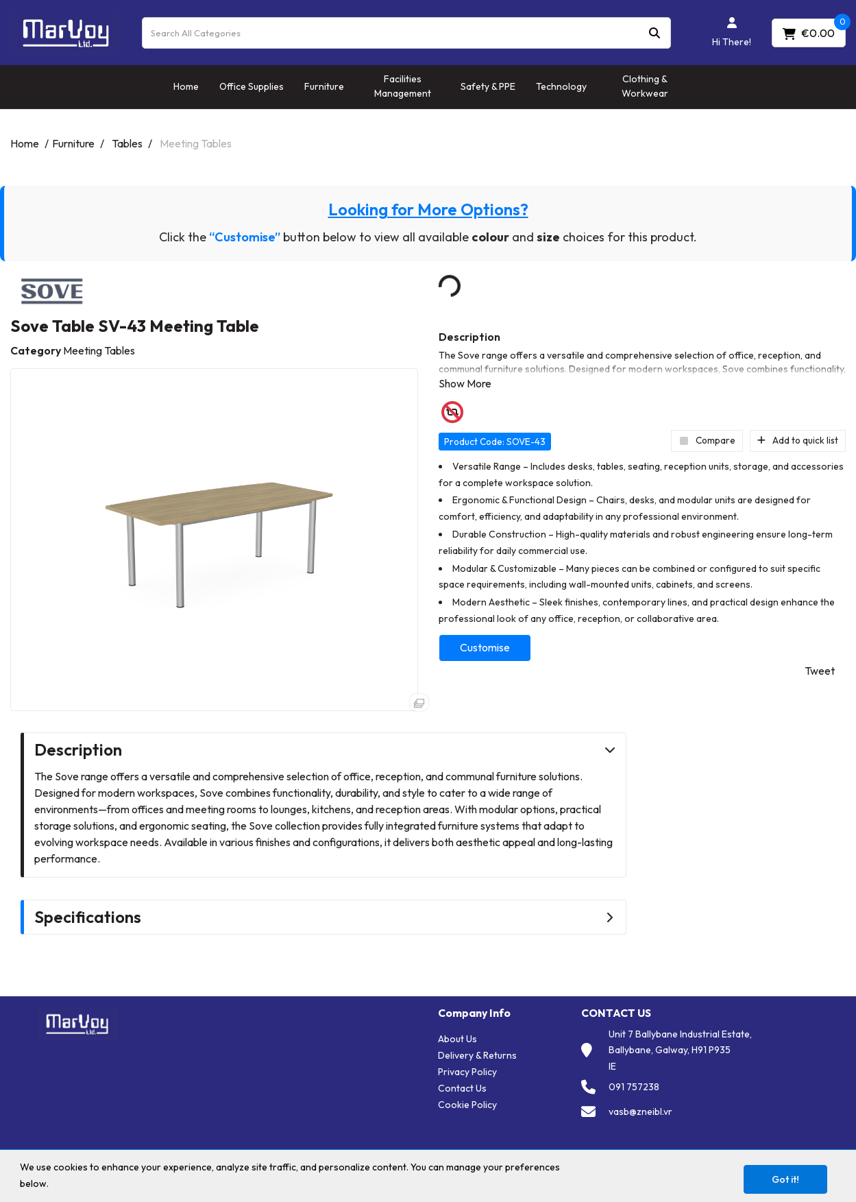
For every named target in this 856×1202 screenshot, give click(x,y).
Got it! (785, 1179)
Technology (561, 86)
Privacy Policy (467, 1072)
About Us (457, 1039)
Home (186, 86)
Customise (485, 647)
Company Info (474, 1013)
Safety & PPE (488, 86)
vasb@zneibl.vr (640, 1111)
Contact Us (462, 1088)
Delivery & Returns (477, 1055)
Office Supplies (251, 86)
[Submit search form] (654, 32)
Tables (127, 143)
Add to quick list (797, 440)
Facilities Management (402, 86)
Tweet (820, 670)
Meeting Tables (196, 143)
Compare (706, 440)
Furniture (324, 86)
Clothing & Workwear (645, 86)
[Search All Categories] (406, 33)
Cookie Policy (467, 1104)
